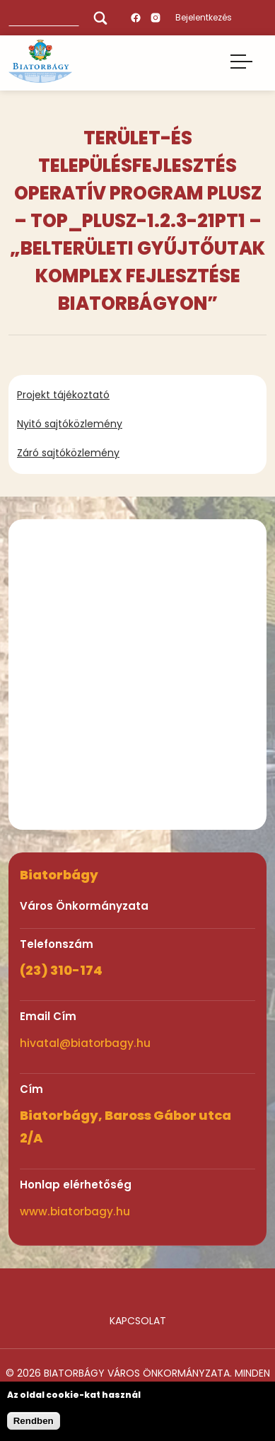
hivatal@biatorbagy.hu (85, 1043)
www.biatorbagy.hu (75, 1211)
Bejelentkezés (203, 17)
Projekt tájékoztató (63, 395)
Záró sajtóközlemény (68, 453)
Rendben (33, 1421)
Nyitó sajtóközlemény (69, 424)
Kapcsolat (138, 1321)
